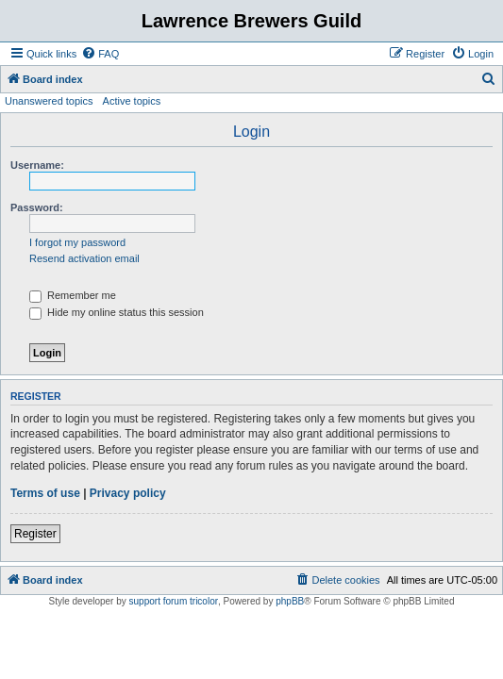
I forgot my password (77, 242)
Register (35, 533)
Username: (37, 165)
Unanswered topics (49, 101)
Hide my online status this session (116, 312)
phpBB (290, 601)
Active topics (132, 101)
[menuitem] (100, 53)
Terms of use (45, 493)
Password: (36, 207)
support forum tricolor (173, 601)
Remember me (72, 295)
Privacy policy (128, 493)
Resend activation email (84, 258)
